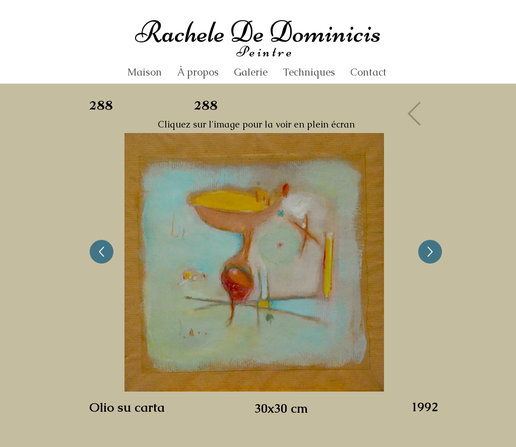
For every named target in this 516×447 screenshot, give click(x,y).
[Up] (101, 252)
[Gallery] (417, 113)
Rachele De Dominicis (258, 32)
